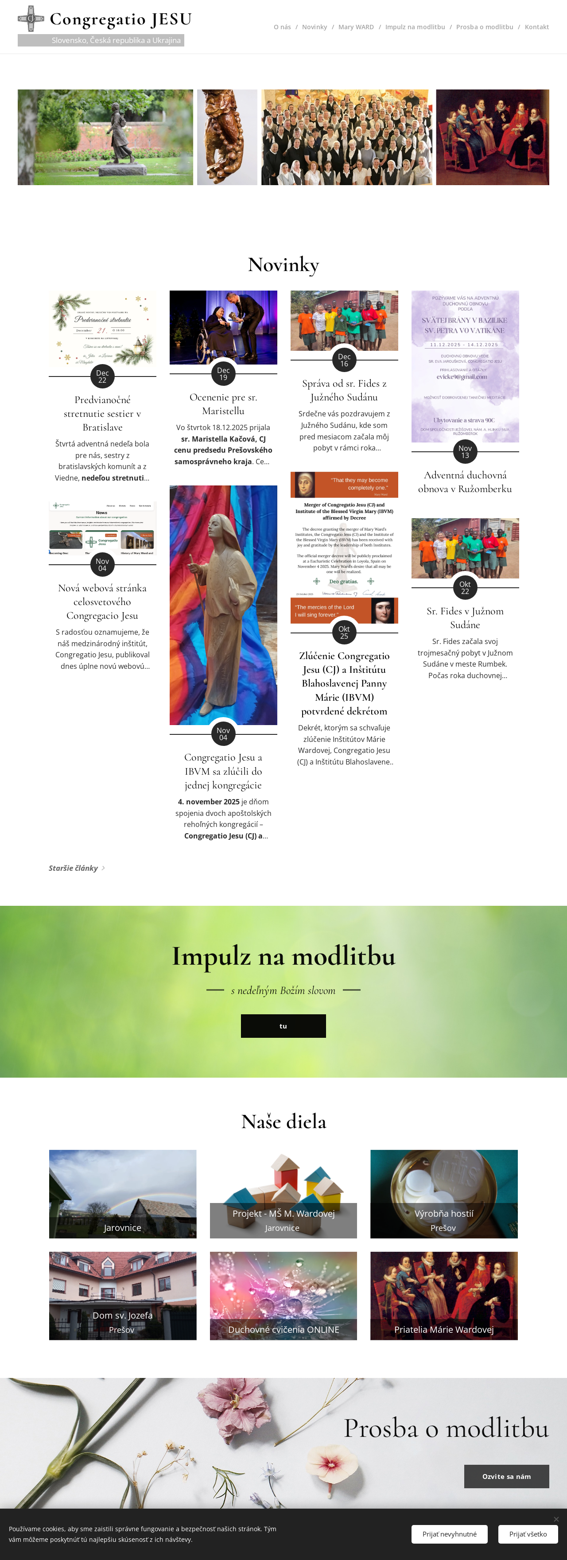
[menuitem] (278, 27)
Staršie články (73, 868)
